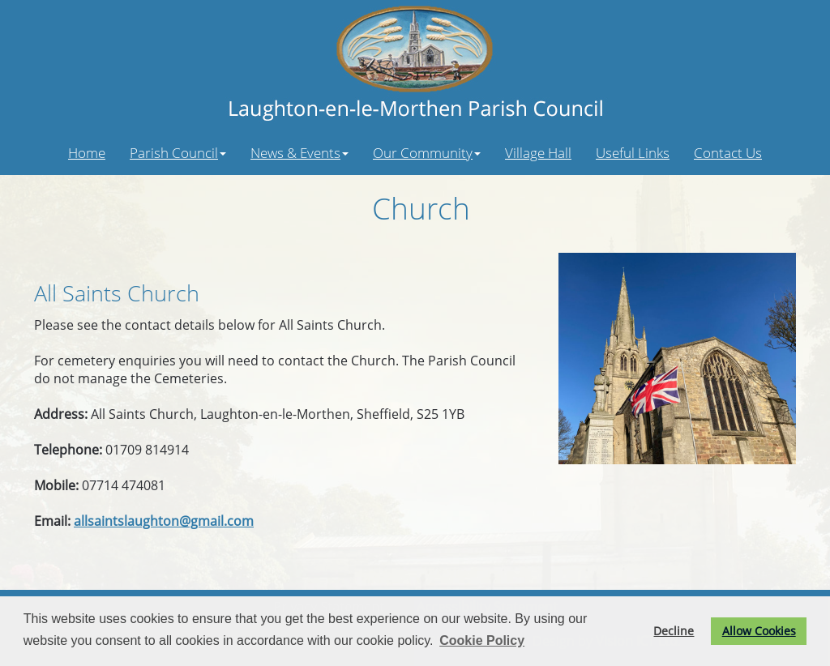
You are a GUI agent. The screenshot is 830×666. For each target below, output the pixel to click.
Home (86, 152)
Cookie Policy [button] (481, 640)
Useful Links (633, 152)
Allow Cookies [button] (759, 630)
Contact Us (728, 152)
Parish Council (178, 152)
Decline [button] (673, 630)
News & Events (299, 152)
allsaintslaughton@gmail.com (164, 521)
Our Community (427, 152)
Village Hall (538, 152)
